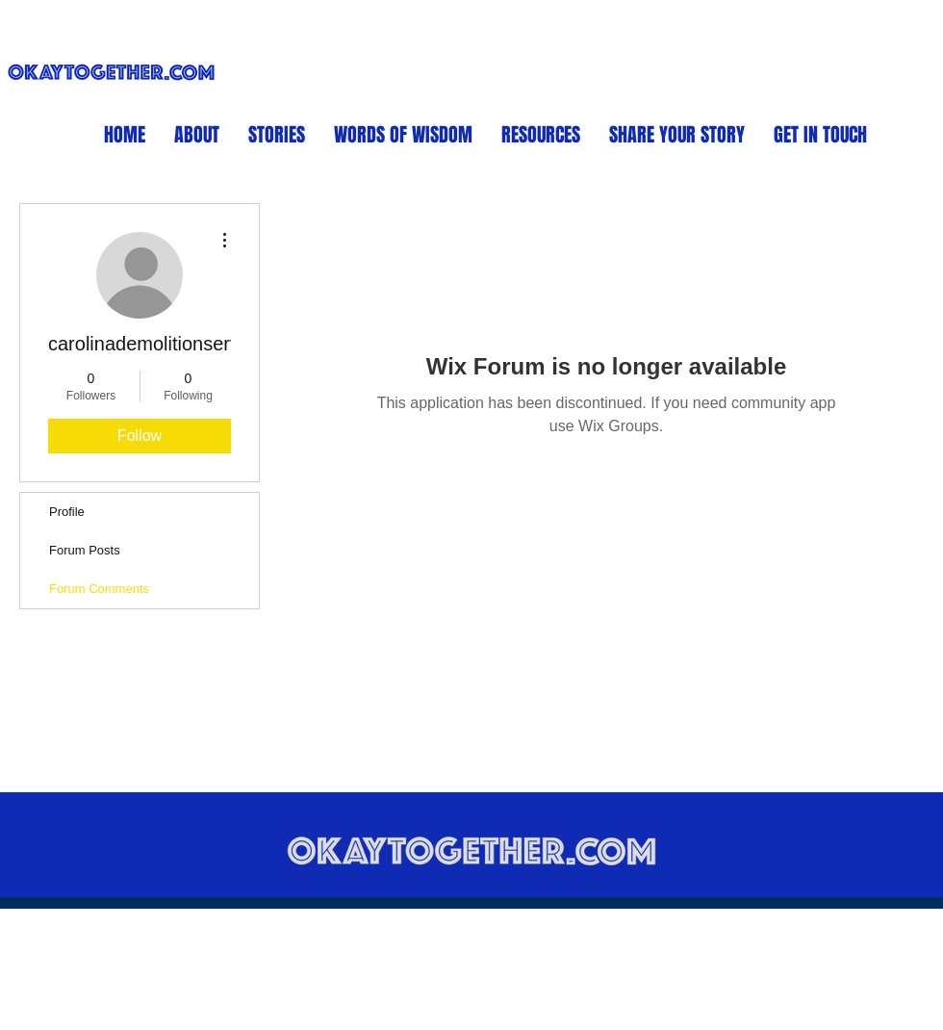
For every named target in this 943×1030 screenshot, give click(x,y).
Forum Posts (84, 550)
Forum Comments (99, 588)
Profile (67, 511)
